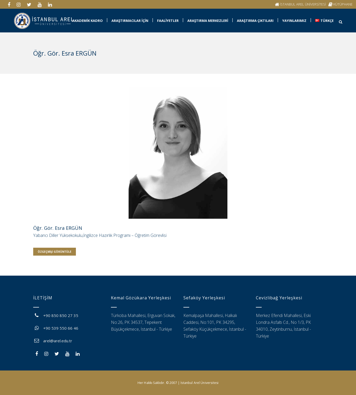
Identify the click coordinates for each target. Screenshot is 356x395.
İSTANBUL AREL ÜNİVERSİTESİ (303, 4)
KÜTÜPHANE (343, 4)
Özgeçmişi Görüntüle (54, 251)
